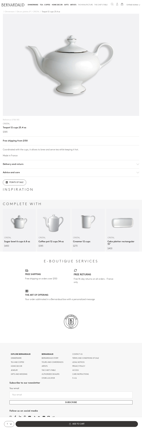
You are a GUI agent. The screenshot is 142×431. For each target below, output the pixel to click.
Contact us (77, 354)
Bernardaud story (50, 358)
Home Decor (57, 5)
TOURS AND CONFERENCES (52, 362)
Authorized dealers (50, 374)
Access (75, 370)
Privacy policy (78, 366)
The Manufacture (85, 5)
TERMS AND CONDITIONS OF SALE (85, 358)
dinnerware (16, 358)
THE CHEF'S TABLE (49, 370)
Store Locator (48, 378)
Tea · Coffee (45, 5)
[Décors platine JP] (23, 11)
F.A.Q (74, 378)
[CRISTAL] (35, 11)
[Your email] (71, 395)
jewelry (14, 370)
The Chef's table (101, 5)
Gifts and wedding (19, 374)
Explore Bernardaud (21, 354)
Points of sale (14, 182)
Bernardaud (47, 354)
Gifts (66, 5)
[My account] (117, 4)
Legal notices (78, 362)
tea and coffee (17, 362)
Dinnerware (33, 5)
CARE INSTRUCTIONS (80, 374)
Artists (73, 5)
